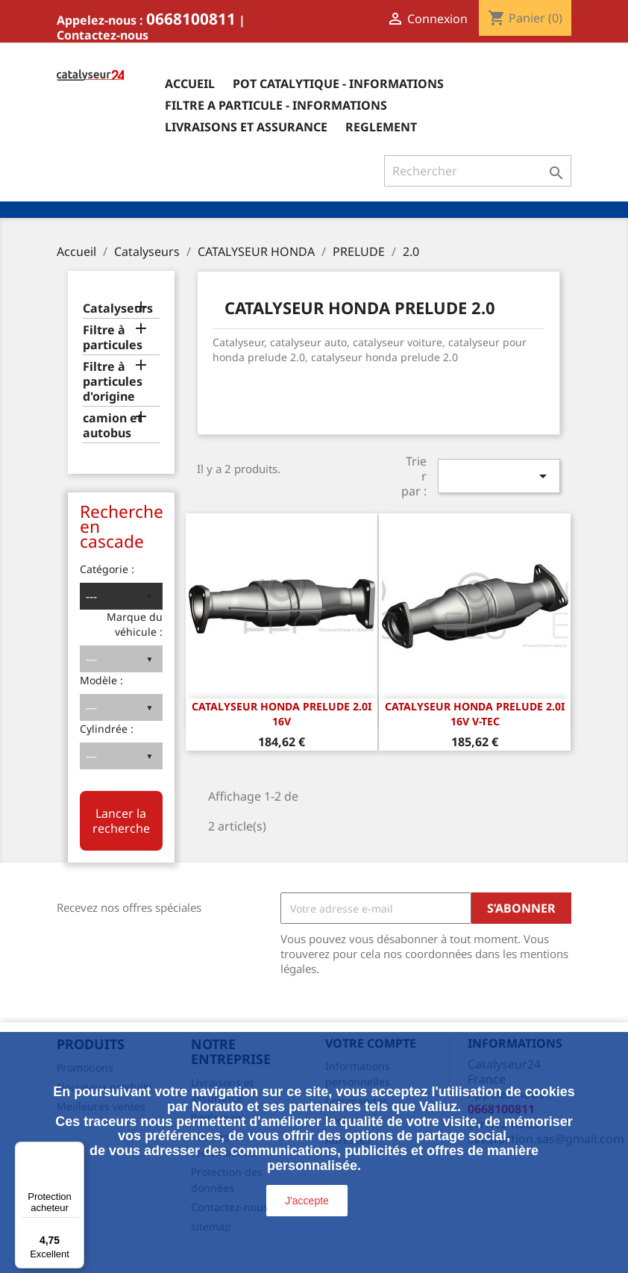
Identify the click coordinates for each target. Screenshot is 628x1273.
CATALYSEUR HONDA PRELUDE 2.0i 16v (281, 713)
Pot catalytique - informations (338, 83)
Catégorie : (107, 569)
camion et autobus (112, 425)
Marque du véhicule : (135, 624)
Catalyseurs (118, 308)
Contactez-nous (102, 35)
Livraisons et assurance (246, 127)
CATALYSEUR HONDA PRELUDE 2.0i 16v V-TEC (475, 713)
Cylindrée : (107, 729)
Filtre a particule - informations (276, 105)
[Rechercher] (477, 171)
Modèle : (101, 680)
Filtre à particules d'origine (112, 381)
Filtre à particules (112, 337)
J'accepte (307, 1201)
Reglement (381, 127)
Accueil (190, 83)
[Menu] (75, 1151)
